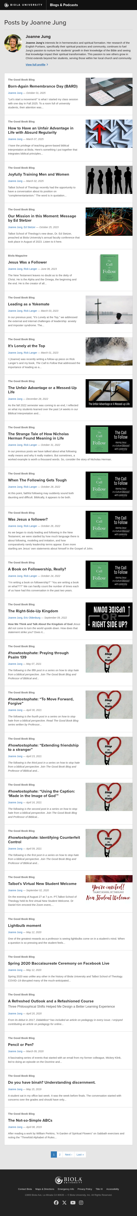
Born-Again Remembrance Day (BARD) (43, 86)
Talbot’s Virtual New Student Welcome (42, 883)
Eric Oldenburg (32, 617)
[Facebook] (56, 1202)
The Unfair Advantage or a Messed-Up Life (42, 389)
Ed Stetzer (29, 227)
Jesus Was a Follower (27, 262)
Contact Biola (25, 1189)
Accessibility (112, 1189)
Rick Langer (30, 268)
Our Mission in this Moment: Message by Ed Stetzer (42, 218)
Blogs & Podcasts (64, 5)
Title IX (99, 1189)
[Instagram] (81, 1202)
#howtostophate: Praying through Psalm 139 (38, 655)
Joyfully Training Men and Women (38, 174)
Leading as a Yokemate (28, 304)
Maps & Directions (44, 1189)
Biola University (26, 4)
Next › (68, 1154)
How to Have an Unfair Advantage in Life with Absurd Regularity (40, 130)
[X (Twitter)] (64, 1202)
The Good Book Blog (21, 79)
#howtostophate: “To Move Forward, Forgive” (41, 701)
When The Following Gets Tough (37, 480)
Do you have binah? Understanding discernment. (52, 1082)
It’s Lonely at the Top (26, 346)
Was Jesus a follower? (28, 519)
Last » (80, 1154)
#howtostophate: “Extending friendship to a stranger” (43, 747)
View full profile (35, 64)
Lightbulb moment (24, 925)
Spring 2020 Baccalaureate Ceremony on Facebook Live (58, 963)
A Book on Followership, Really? (37, 569)
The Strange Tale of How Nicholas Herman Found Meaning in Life (38, 436)
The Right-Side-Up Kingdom (33, 611)
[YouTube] (72, 1202)
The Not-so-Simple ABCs (30, 1120)
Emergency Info (66, 1189)
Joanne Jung (15, 92)
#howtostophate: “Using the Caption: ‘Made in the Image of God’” (41, 793)
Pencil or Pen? (21, 1044)
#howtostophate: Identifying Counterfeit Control (44, 839)
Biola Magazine (17, 255)
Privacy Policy (85, 1189)
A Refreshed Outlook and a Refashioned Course (51, 1001)
